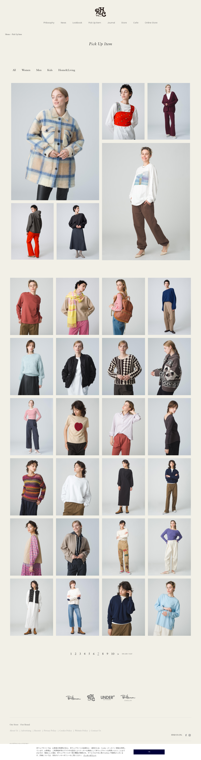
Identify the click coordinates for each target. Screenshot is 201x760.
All (14, 70)
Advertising (26, 731)
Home (7, 34)
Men (38, 70)
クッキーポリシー (89, 755)
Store (124, 22)
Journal (111, 22)
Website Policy (81, 731)
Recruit (37, 731)
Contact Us (96, 731)
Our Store (14, 725)
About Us (14, 731)
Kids (49, 70)
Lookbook (77, 22)
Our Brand (25, 725)
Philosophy (49, 22)
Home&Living (66, 70)
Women (26, 70)
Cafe (135, 22)
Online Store (151, 22)
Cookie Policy (65, 731)
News (63, 22)
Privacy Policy (50, 731)
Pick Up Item (95, 22)
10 (112, 654)
